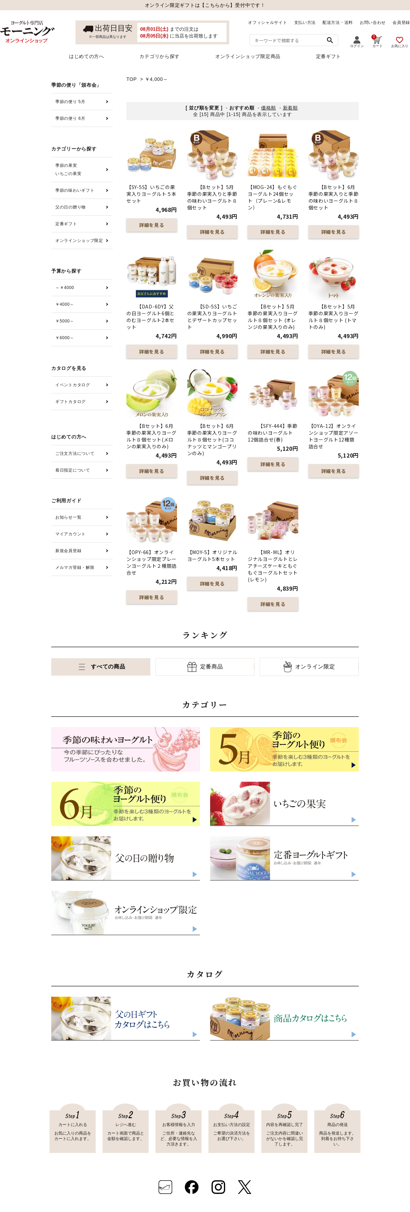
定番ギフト (328, 56)
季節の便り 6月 (70, 118)
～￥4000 (64, 287)
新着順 (290, 108)
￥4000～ (64, 304)
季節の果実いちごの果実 (68, 169)
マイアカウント (70, 534)
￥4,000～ (156, 79)
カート (377, 41)
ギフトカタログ (70, 401)
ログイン (357, 42)
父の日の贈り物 (70, 207)
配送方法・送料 (338, 22)
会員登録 (401, 22)
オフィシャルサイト (267, 22)
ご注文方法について (74, 453)
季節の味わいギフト (74, 190)
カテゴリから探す (159, 56)
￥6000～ (64, 337)
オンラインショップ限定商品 (248, 56)
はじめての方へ (86, 56)
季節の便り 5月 (70, 101)
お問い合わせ (373, 22)
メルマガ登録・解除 (74, 567)
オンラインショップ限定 (79, 240)
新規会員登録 (68, 550)
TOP (131, 79)
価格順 (268, 108)
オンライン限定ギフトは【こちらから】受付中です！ (205, 5)
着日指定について (72, 470)
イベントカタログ (72, 385)
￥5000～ (64, 321)
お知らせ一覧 (68, 517)
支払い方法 (305, 22)
